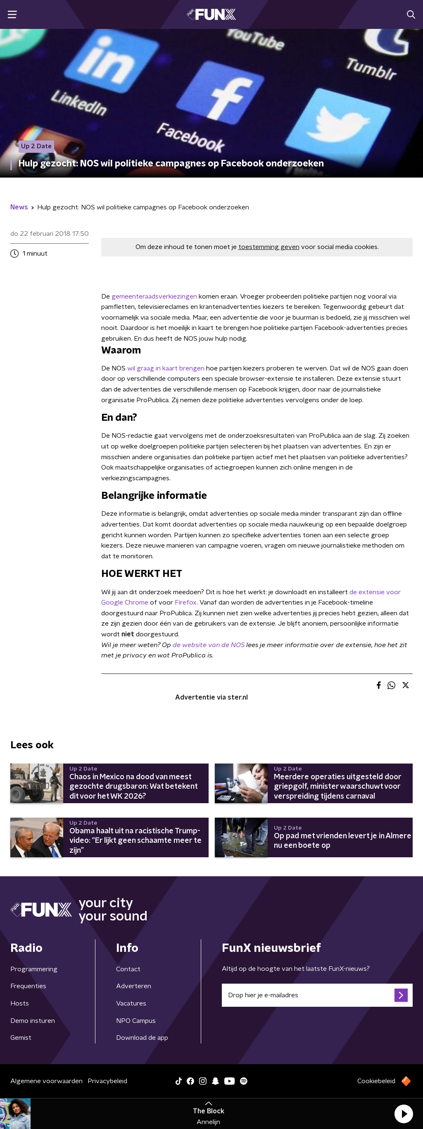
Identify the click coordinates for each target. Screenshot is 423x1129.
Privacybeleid (107, 1081)
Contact (128, 969)
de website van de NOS (209, 645)
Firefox (186, 602)
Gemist (20, 1037)
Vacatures (131, 1003)
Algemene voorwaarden (46, 1081)
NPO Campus (136, 1021)
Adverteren (133, 986)
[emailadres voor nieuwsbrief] (317, 995)
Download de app (142, 1037)
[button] (403, 1114)
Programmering (33, 969)
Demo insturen (32, 1021)
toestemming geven (268, 247)
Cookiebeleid (376, 1081)
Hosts (19, 1003)
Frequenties (28, 986)
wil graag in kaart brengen (165, 368)
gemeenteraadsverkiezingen (154, 296)
